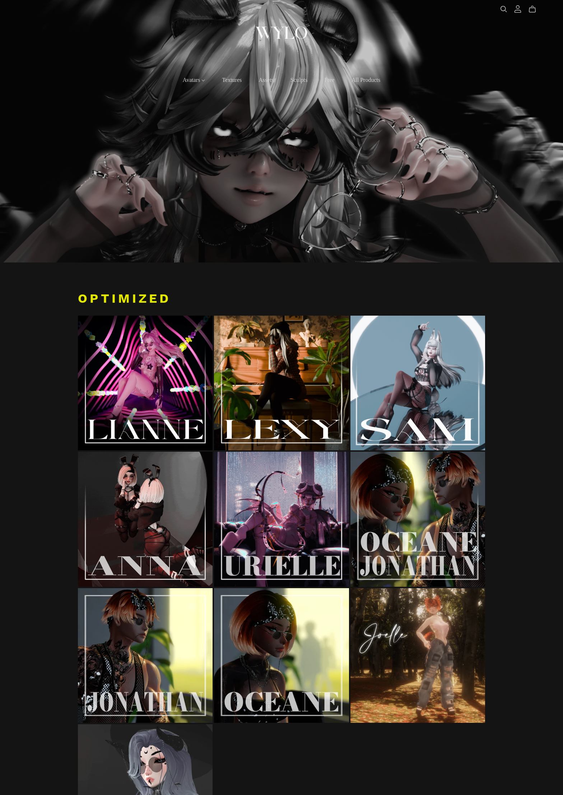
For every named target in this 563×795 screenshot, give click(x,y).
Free (329, 80)
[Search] (504, 9)
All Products (366, 80)
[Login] (517, 9)
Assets (266, 80)
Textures (232, 80)
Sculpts (298, 80)
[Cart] (535, 9)
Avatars (194, 80)
